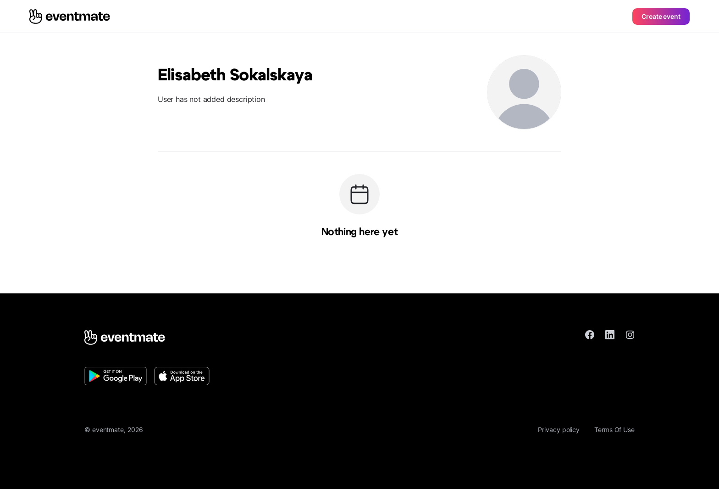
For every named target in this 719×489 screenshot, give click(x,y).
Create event (661, 16)
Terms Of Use (614, 429)
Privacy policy (559, 429)
